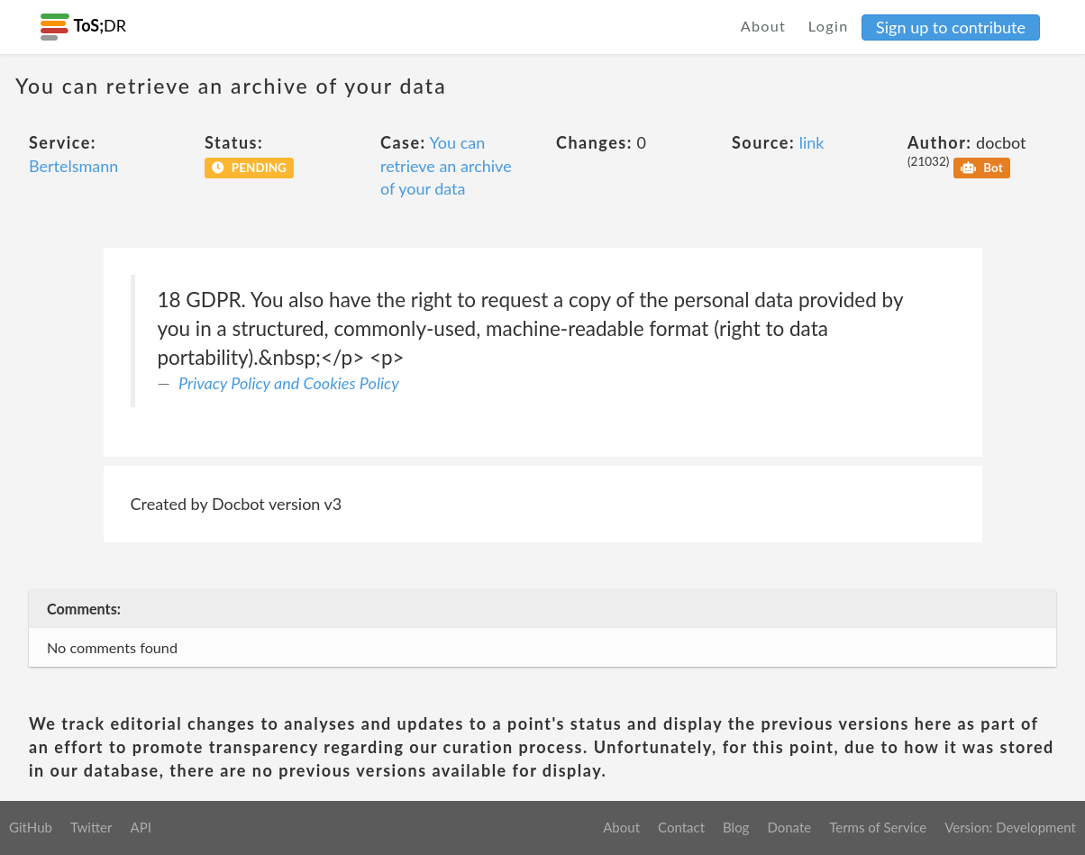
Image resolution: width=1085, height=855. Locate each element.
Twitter (91, 827)
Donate (789, 827)
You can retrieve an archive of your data (446, 165)
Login (828, 25)
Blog (736, 827)
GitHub (30, 827)
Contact (681, 827)
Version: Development (1010, 827)
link (812, 142)
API (140, 827)
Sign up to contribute (951, 27)
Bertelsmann (73, 166)
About (764, 25)
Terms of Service (877, 827)
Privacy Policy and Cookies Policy (288, 383)
